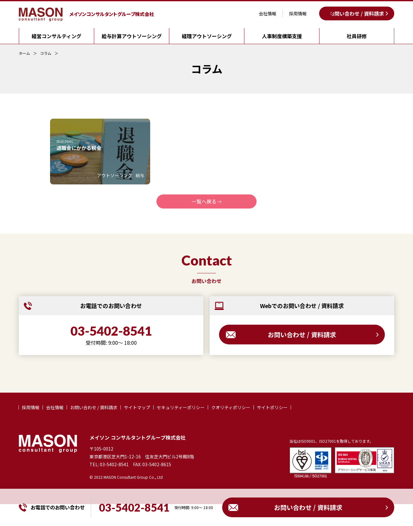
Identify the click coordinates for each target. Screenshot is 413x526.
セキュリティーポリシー (181, 407)
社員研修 (357, 36)
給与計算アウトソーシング (132, 36)
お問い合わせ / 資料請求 (356, 13)
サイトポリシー (272, 407)
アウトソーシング (114, 175)
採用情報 (298, 13)
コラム (45, 53)
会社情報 (267, 13)
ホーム (24, 53)
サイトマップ (137, 407)
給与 (139, 175)
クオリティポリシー (230, 407)
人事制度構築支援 (282, 36)
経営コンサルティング (56, 36)
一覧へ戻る (204, 201)
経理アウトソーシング (207, 36)
